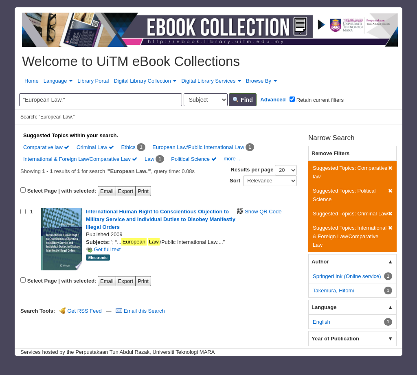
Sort (235, 181)
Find (242, 99)
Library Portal (93, 81)
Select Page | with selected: (62, 191)
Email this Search (140, 311)
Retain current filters (317, 99)
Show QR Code (263, 211)
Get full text (103, 249)
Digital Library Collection (145, 81)
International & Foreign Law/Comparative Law (80, 159)
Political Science (193, 159)
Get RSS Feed (80, 311)
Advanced (272, 99)
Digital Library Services (211, 81)
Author (320, 262)
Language (58, 81)
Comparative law (46, 147)
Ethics (128, 147)
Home (31, 81)
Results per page (252, 170)
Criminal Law (95, 147)
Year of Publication (335, 339)
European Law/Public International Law (198, 147)
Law (149, 159)
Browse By (261, 81)
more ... (232, 159)
